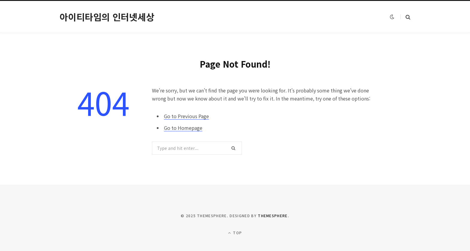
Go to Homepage (183, 127)
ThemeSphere (273, 215)
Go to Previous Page (186, 116)
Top (235, 232)
